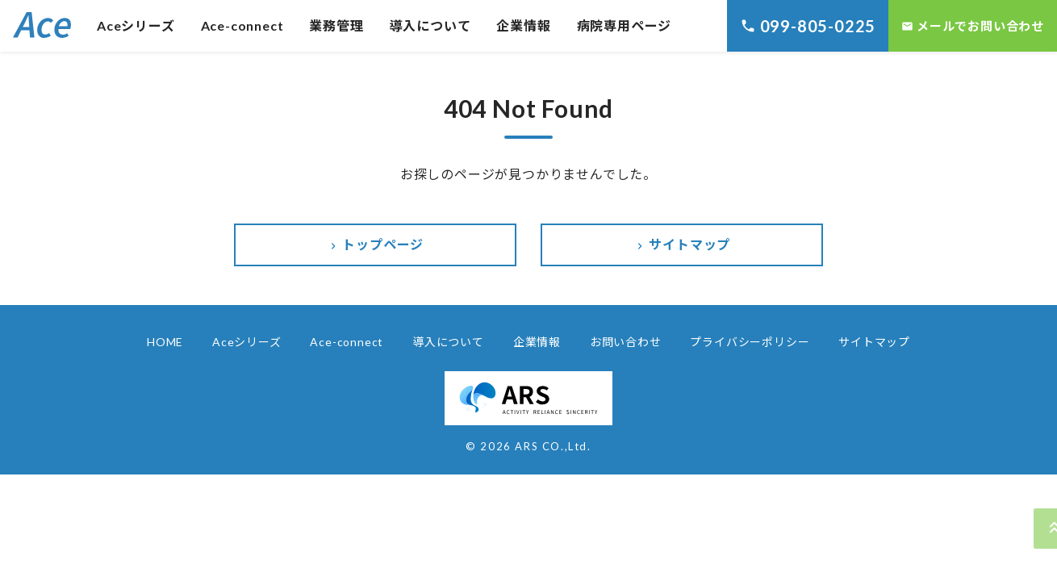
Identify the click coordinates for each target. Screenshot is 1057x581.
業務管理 (336, 25)
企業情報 (523, 25)
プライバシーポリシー (749, 342)
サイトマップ (682, 244)
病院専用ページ (624, 25)
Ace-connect (242, 25)
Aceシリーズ (136, 25)
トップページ (375, 244)
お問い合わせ (626, 342)
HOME (165, 342)
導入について (430, 25)
